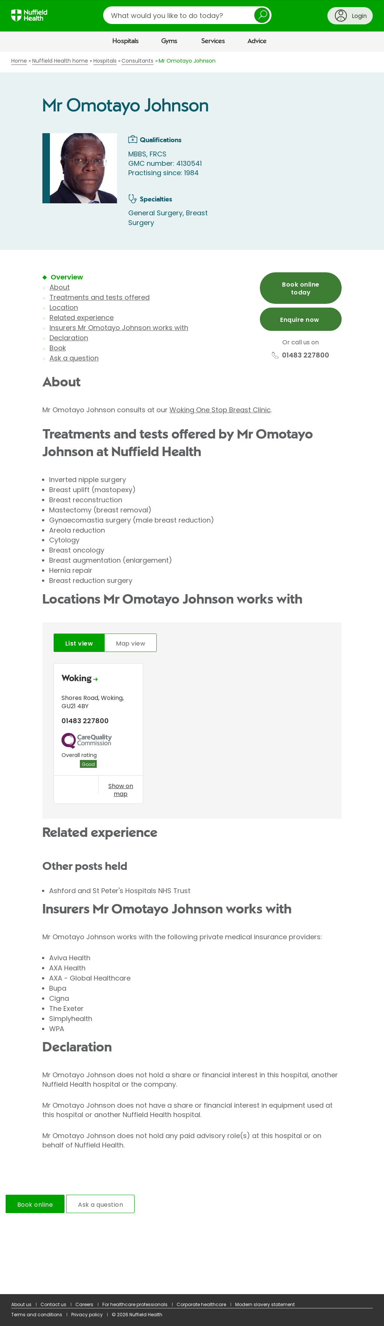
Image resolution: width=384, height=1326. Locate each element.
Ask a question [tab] (100, 1204)
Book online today (300, 288)
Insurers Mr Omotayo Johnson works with (119, 327)
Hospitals (125, 41)
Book (58, 348)
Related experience (82, 317)
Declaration (69, 337)
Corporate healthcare (201, 1304)
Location (64, 307)
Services (213, 41)
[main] (192, 673)
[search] (187, 15)
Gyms (169, 41)
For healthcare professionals (135, 1304)
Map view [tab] (130, 643)
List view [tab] (79, 643)
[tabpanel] (192, 735)
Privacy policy (87, 1314)
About (60, 287)
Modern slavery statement (265, 1304)
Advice (257, 41)
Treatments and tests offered (100, 297)
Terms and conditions (36, 1314)
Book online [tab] (35, 1204)
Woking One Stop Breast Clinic (220, 409)
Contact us (53, 1304)
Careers (84, 1304)
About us (21, 1304)
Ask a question (74, 358)
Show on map (120, 790)
